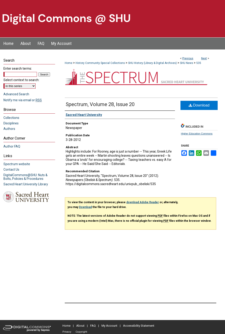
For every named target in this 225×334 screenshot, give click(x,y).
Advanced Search (16, 94)
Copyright (81, 331)
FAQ (93, 325)
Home (68, 63)
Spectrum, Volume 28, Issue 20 (100, 104)
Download (199, 105)
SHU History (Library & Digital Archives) (152, 63)
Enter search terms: (17, 68)
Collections (11, 118)
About (80, 325)
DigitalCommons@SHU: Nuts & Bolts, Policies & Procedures (25, 177)
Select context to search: (21, 80)
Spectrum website (16, 164)
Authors (9, 129)
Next (204, 58)
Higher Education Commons (197, 133)
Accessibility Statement (138, 325)
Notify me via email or (22, 100)
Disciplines (11, 123)
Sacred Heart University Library (25, 184)
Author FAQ (11, 146)
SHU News (186, 63)
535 (198, 63)
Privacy (66, 331)
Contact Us (11, 169)
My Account (109, 325)
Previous (187, 58)
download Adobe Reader (142, 202)
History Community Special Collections (100, 63)
